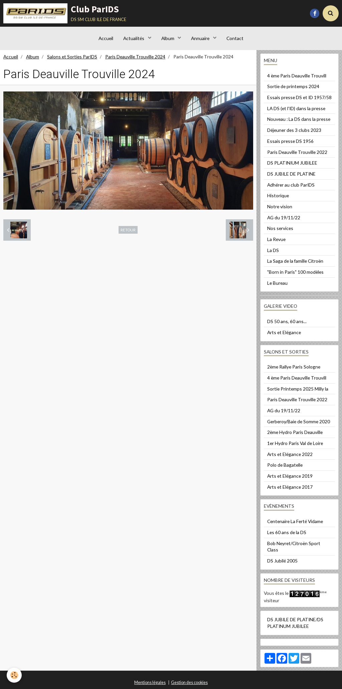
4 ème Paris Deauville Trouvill (296, 75)
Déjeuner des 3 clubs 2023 (294, 130)
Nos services (280, 228)
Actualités (134, 38)
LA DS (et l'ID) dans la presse (296, 108)
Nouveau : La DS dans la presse (298, 119)
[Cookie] (14, 675)
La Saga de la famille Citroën (295, 261)
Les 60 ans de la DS (286, 532)
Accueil (106, 38)
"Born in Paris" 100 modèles (295, 272)
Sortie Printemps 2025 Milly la (297, 389)
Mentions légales (150, 682)
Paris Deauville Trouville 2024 (135, 56)
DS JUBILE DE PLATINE (291, 174)
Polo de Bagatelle (285, 465)
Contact (234, 38)
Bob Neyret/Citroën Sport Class (293, 546)
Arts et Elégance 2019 (290, 476)
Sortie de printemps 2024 (293, 86)
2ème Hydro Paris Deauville (295, 432)
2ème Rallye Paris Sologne (293, 367)
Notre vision (279, 206)
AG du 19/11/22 (283, 217)
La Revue (276, 239)
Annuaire (200, 38)
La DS (273, 250)
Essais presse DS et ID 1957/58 (299, 97)
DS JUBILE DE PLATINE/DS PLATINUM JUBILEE (295, 623)
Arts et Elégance (284, 332)
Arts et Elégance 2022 (290, 454)
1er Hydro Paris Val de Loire (295, 443)
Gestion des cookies (189, 682)
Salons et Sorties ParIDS (72, 56)
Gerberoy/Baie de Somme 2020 (298, 421)
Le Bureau (277, 283)
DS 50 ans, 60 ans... (287, 321)
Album (168, 38)
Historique (278, 195)
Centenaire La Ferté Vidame (295, 521)
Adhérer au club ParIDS (291, 185)
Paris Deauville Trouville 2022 (297, 152)
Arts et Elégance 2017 (290, 487)
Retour (128, 229)
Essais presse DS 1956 (290, 141)
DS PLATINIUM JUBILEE (292, 163)
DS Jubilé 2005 (282, 560)
